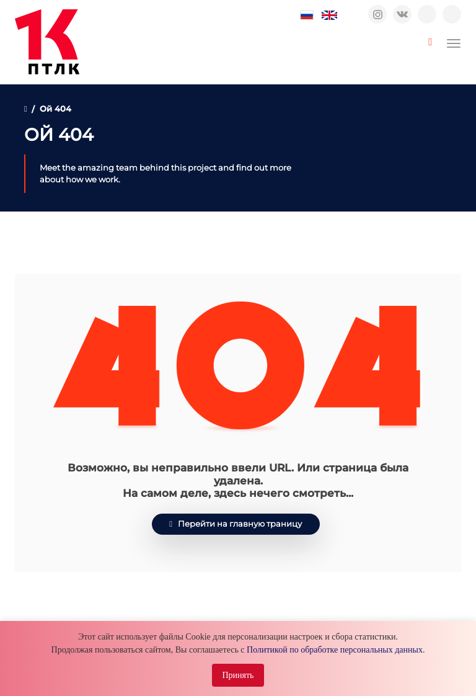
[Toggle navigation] (453, 43)
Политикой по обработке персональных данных (335, 649)
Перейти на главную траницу (235, 524)
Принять (237, 675)
